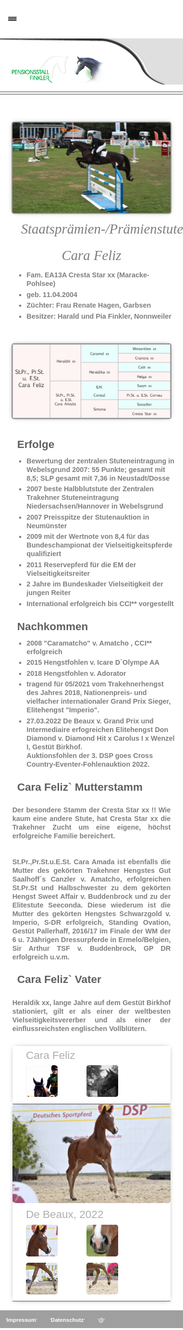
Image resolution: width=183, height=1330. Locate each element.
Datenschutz (67, 1320)
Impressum (21, 1320)
